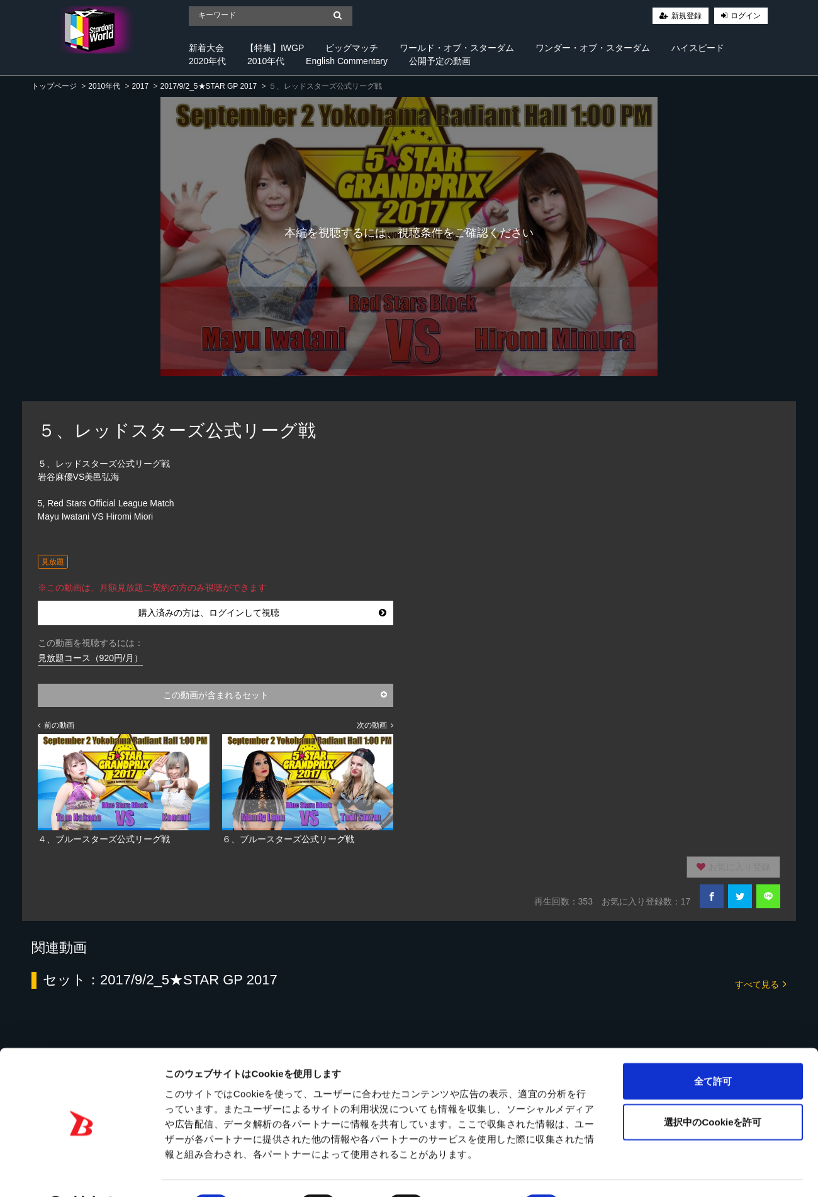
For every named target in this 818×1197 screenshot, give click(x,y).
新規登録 (686, 15)
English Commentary (347, 61)
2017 (140, 86)
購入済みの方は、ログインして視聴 (262, 613)
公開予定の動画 (440, 61)
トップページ (54, 86)
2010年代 (265, 61)
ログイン (746, 15)
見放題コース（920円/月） (90, 658)
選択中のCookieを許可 (712, 1089)
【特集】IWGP (274, 48)
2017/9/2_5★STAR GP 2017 (208, 86)
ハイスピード (697, 48)
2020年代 (207, 61)
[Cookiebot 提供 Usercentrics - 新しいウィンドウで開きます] (81, 1172)
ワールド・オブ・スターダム (457, 48)
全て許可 (713, 1048)
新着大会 (206, 48)
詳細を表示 (607, 1172)
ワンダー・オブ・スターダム (592, 48)
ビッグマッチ (351, 48)
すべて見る (761, 983)
